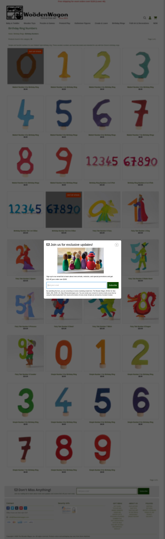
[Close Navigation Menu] (117, 245)
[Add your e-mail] (76, 285)
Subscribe (113, 285)
